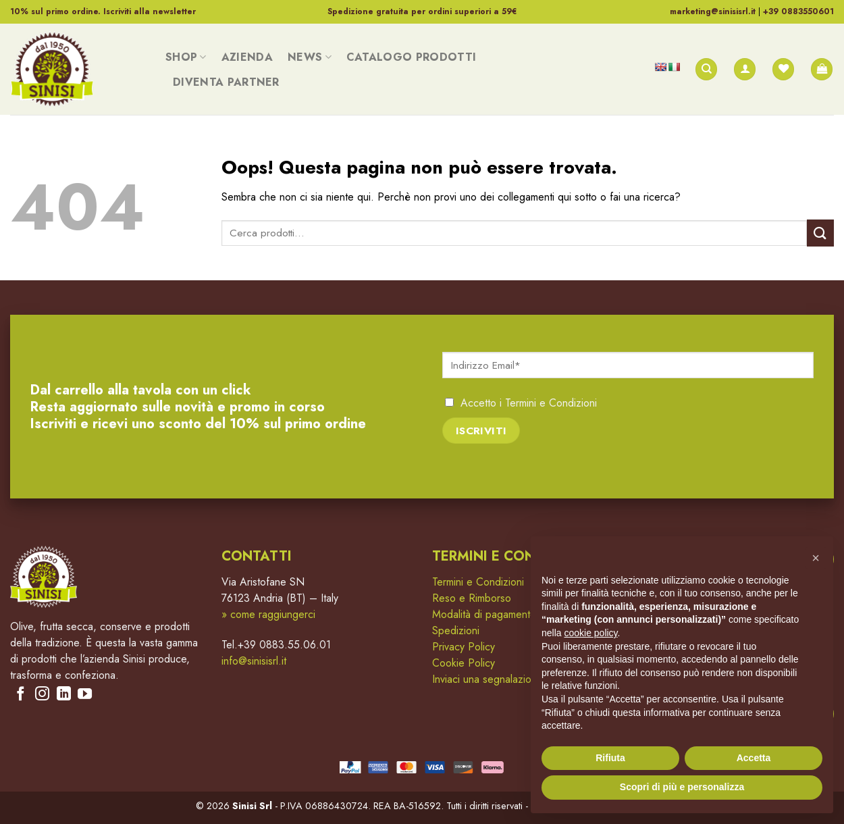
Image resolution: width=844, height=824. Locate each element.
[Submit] (820, 233)
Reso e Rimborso (471, 598)
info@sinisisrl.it (253, 661)
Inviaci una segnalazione (487, 679)
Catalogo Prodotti (411, 57)
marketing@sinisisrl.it (713, 11)
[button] (815, 558)
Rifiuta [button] (610, 757)
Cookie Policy (463, 663)
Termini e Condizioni (551, 403)
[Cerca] (706, 69)
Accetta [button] (754, 757)
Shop (186, 57)
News (310, 57)
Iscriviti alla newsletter (149, 11)
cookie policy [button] (590, 632)
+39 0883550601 (798, 11)
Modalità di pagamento (484, 614)
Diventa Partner (226, 82)
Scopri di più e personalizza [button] (682, 786)
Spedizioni (455, 630)
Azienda (247, 57)
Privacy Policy (463, 646)
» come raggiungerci (268, 614)
